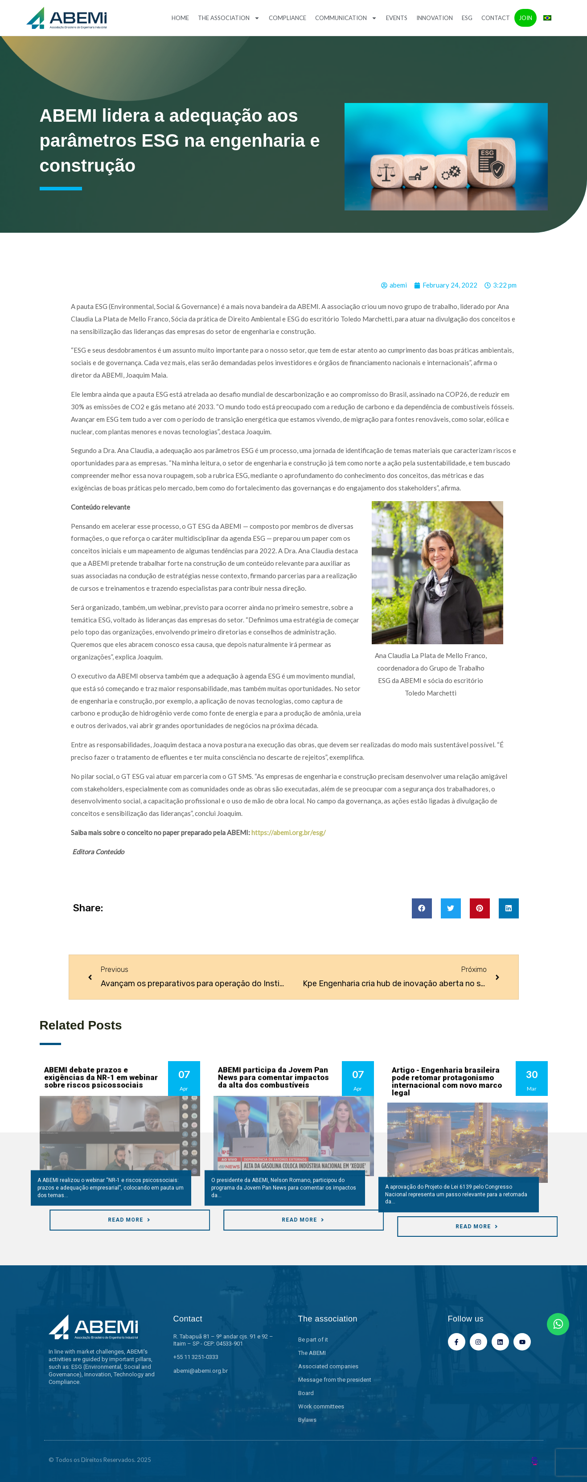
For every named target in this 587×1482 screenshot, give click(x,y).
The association (229, 18)
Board (306, 1393)
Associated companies (328, 1366)
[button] (422, 908)
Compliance (287, 17)
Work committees (321, 1406)
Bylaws (307, 1419)
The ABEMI (312, 1353)
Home (180, 17)
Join (525, 17)
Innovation (434, 17)
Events (396, 17)
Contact (495, 17)
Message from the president (334, 1379)
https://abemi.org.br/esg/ (288, 832)
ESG (467, 17)
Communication (346, 18)
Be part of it (313, 1339)
